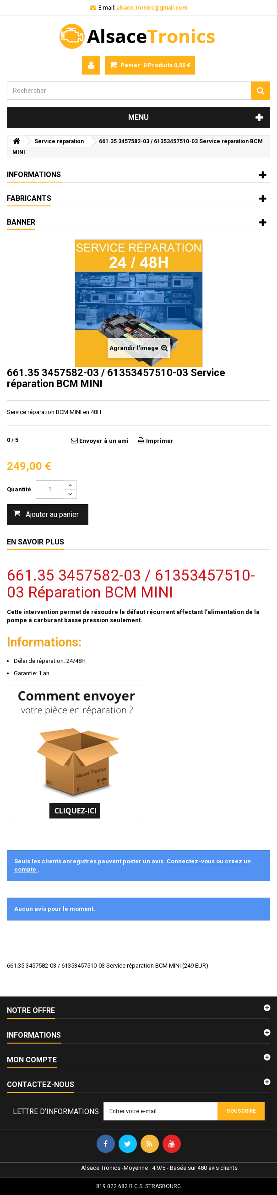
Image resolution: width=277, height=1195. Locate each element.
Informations (34, 174)
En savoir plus (35, 542)
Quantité (19, 489)
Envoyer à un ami (104, 440)
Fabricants (29, 198)
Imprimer (160, 440)
